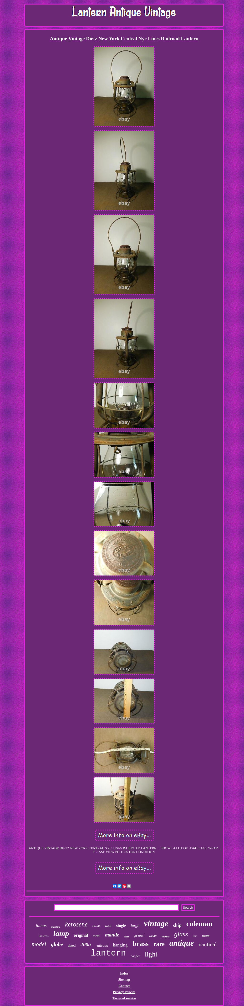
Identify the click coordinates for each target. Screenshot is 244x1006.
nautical (207, 944)
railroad (102, 945)
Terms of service (124, 998)
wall (108, 926)
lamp (61, 933)
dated (72, 945)
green (139, 936)
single (121, 925)
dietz (126, 936)
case (96, 925)
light (151, 954)
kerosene (76, 924)
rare (159, 944)
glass (181, 934)
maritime (55, 927)
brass (140, 943)
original (81, 935)
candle (153, 936)
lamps (41, 925)
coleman (199, 924)
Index (124, 973)
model (39, 944)
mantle (112, 935)
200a (85, 944)
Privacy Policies (124, 992)
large (135, 925)
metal (96, 936)
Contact (124, 986)
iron (195, 936)
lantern (108, 953)
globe (57, 944)
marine (165, 936)
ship (177, 925)
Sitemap (124, 979)
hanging (120, 944)
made (205, 936)
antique (181, 943)
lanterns (44, 936)
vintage (156, 923)
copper (135, 956)
